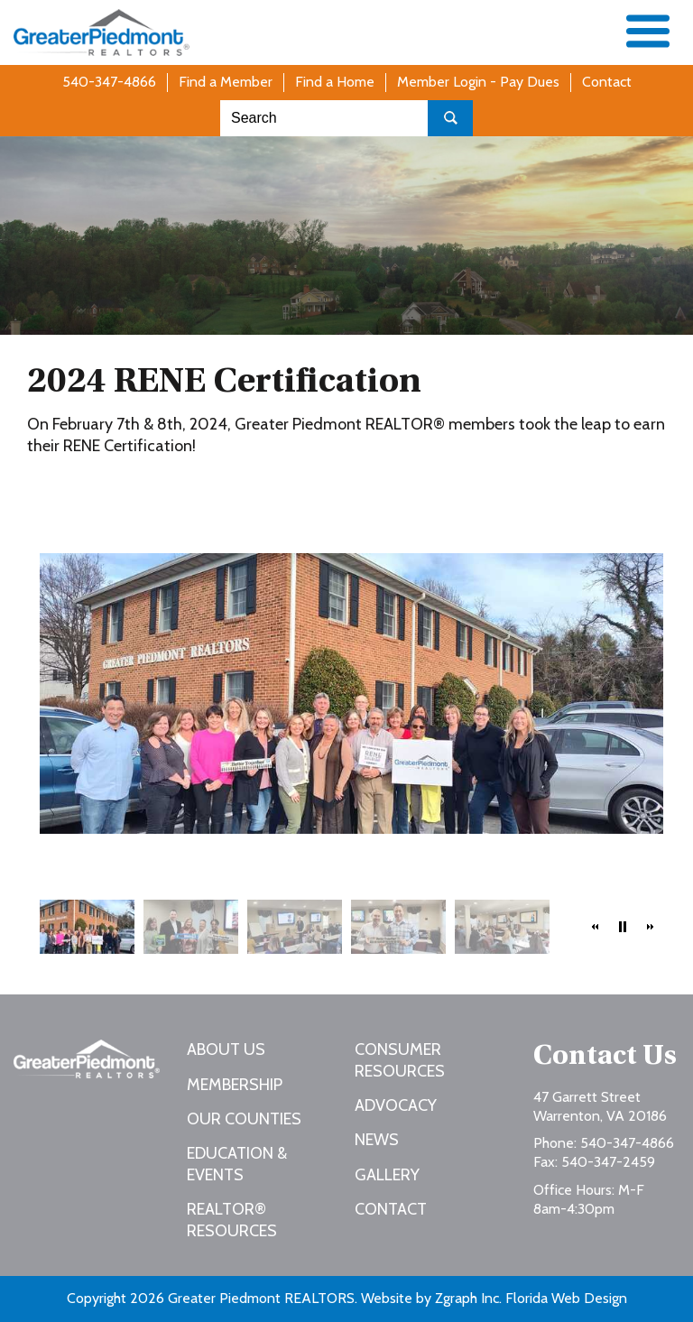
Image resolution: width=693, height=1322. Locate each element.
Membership (234, 1085)
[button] (595, 926)
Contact (607, 81)
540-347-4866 (109, 81)
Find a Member (226, 81)
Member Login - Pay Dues (478, 81)
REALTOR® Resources (232, 1219)
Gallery (387, 1175)
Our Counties (244, 1119)
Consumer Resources (400, 1060)
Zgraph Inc (467, 1298)
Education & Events (237, 1163)
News (377, 1140)
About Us (226, 1049)
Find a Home (334, 81)
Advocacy (396, 1105)
